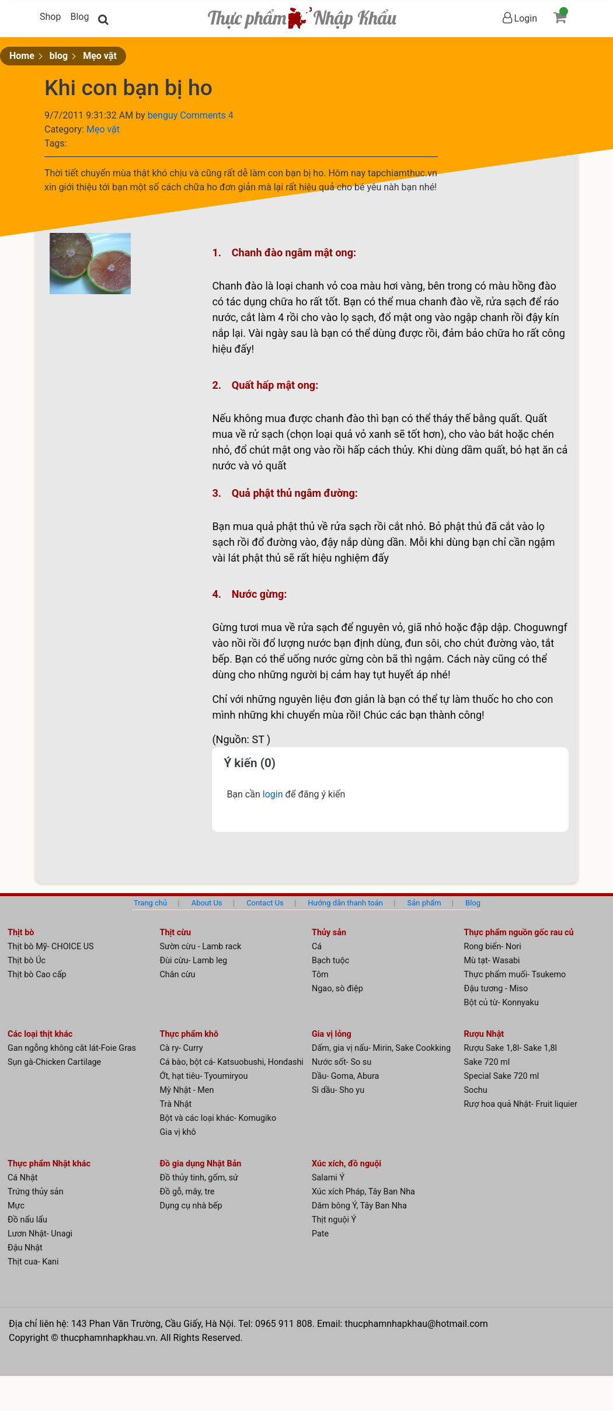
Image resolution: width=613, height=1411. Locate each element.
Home (21, 55)
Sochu (475, 1090)
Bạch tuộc (330, 961)
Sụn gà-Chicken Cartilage (54, 1062)
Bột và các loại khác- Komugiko (218, 1118)
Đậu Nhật (25, 1248)
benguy (164, 115)
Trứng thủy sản (36, 1192)
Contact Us (265, 902)
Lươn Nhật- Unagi (40, 1234)
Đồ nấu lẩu (27, 1220)
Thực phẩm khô (189, 1034)
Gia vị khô (178, 1132)
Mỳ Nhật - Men (187, 1090)
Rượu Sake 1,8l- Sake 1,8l (511, 1048)
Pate (320, 1234)
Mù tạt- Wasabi (492, 961)
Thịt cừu (175, 933)
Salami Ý (328, 1178)
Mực (16, 1206)
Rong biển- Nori (492, 947)
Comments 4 (206, 115)
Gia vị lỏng (331, 1034)
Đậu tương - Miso (496, 989)
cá (373, 450)
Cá (317, 947)
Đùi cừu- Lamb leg (194, 961)
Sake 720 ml (487, 1062)
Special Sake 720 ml (501, 1076)
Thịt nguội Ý (334, 1220)
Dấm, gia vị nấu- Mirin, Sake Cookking (381, 1048)
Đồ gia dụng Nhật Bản (201, 1164)
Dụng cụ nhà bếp (191, 1206)
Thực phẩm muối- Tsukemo (515, 975)
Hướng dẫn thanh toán (345, 902)
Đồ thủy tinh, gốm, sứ (199, 1178)
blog (59, 55)
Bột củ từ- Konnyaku (501, 1003)
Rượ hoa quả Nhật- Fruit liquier (520, 1104)
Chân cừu (178, 975)
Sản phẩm (424, 902)
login (274, 794)
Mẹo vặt (100, 55)
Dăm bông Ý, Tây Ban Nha (359, 1206)
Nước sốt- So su (341, 1062)
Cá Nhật (23, 1178)
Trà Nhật (176, 1104)
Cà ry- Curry (181, 1048)
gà (277, 333)
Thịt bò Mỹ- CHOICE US (51, 947)
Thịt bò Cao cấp (37, 975)
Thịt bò (21, 933)
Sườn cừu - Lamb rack (201, 947)
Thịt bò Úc (27, 961)
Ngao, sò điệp (337, 989)
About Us (206, 902)
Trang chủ (150, 902)
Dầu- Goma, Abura (345, 1076)
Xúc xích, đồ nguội (346, 1164)
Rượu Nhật (484, 1034)
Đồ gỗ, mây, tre (187, 1192)
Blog (79, 16)
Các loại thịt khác (40, 1034)
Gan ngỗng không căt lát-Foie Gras (72, 1048)
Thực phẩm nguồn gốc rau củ (519, 933)
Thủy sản (329, 933)
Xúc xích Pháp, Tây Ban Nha (363, 1192)
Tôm (320, 975)
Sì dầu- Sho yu (338, 1090)
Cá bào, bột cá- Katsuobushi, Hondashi (232, 1062)
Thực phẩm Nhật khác (49, 1164)
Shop (50, 16)
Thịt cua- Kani (33, 1262)
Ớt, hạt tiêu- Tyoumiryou (204, 1076)
